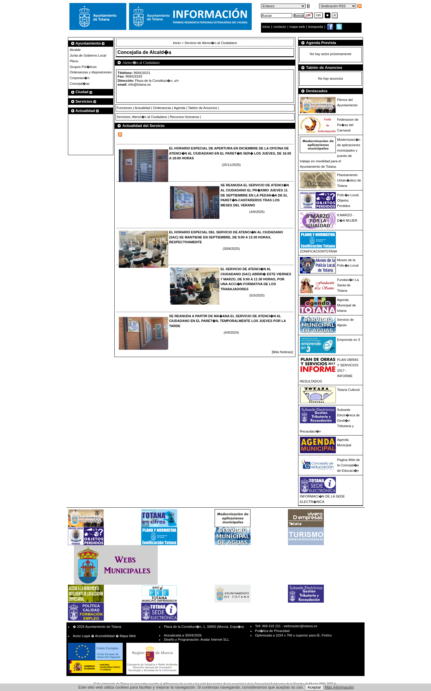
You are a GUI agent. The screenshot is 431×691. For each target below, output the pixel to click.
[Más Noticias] (282, 352)
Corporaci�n (79, 78)
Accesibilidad (104, 636)
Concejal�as (79, 83)
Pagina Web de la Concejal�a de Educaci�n (348, 465)
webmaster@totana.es (300, 626)
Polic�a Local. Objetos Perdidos (348, 200)
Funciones (124, 108)
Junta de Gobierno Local (88, 55)
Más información (339, 687)
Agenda (180, 108)
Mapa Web (128, 636)
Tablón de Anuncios (202, 108)
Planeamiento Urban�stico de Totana (349, 180)
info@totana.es (139, 84)
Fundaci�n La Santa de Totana (348, 285)
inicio (266, 26)
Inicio (177, 43)
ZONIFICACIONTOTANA (318, 251)
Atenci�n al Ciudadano (149, 117)
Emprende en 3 (348, 339)
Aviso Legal (81, 636)
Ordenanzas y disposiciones (91, 72)
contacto (279, 26)
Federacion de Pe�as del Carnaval (348, 125)
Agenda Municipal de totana (346, 305)
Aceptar (314, 687)
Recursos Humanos (184, 117)
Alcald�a (160, 52)
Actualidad (142, 108)
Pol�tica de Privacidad (272, 631)
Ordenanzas (162, 108)
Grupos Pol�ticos (83, 67)
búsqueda (316, 26)
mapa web (297, 26)
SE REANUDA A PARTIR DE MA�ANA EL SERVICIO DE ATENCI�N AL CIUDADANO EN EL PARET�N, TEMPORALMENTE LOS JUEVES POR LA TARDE (227, 321)
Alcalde (75, 50)
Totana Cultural (348, 389)
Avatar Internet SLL (214, 639)
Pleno (74, 61)
